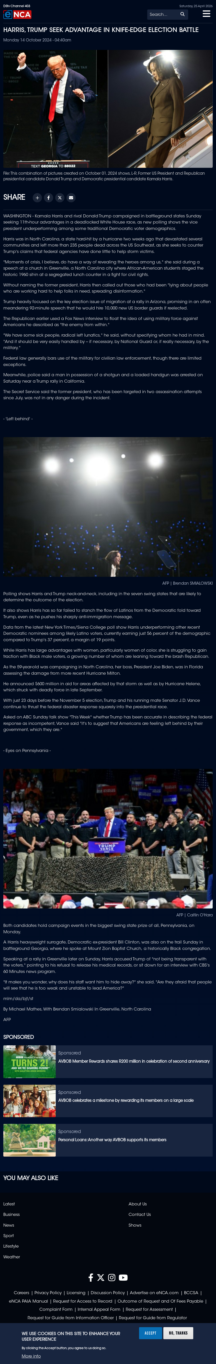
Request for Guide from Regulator (153, 1318)
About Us (138, 1204)
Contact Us (140, 1215)
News (8, 1226)
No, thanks (178, 1333)
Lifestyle (11, 1247)
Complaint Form (56, 1310)
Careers (21, 1293)
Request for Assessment (149, 1310)
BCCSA (191, 1293)
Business (11, 1215)
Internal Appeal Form (99, 1310)
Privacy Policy (48, 1293)
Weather (11, 1257)
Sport (8, 1236)
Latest (9, 1204)
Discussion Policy (108, 1293)
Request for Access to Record (82, 1302)
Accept (150, 1333)
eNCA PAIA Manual (28, 1302)
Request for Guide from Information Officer (71, 1318)
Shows (135, 1226)
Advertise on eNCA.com (154, 1293)
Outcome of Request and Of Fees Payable (160, 1302)
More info (31, 1357)
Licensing (76, 1293)
